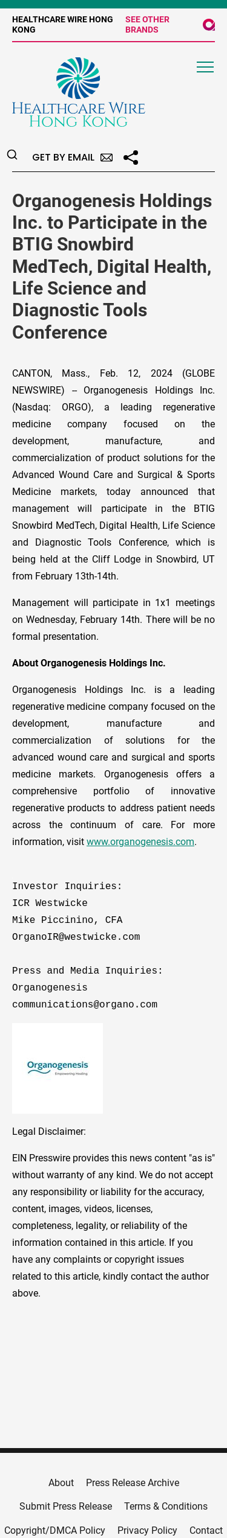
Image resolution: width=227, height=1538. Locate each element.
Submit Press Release (65, 1506)
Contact (206, 1530)
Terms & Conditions (166, 1506)
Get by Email (72, 157)
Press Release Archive (132, 1483)
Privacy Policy (147, 1530)
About (61, 1483)
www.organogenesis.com (140, 841)
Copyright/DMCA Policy (54, 1530)
